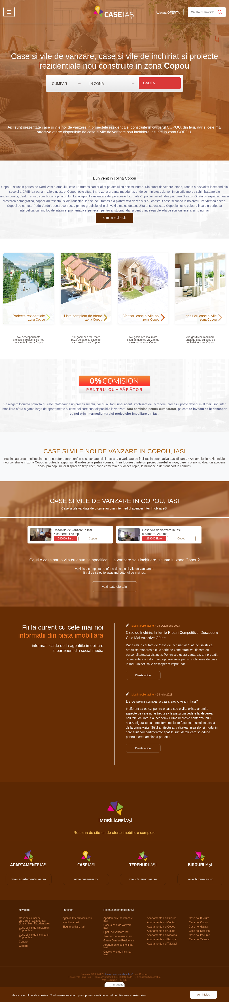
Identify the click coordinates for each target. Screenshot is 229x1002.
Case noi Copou (198, 922)
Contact (23, 941)
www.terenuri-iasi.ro (143, 879)
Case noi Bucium (199, 918)
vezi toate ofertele (114, 586)
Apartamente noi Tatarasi (162, 943)
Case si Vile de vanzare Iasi (117, 926)
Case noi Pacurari (199, 935)
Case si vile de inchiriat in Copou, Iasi (34, 936)
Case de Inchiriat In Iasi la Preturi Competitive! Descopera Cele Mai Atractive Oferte (172, 635)
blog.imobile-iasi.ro (142, 625)
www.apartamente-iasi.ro (28, 879)
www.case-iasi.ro (86, 879)
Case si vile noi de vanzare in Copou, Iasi (34, 921)
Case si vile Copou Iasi (79, 977)
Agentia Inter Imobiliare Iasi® (118, 974)
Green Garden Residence (118, 940)
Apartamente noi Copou (161, 926)
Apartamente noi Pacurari (162, 939)
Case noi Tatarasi (199, 939)
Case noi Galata (198, 926)
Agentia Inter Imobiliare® (77, 918)
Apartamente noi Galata (161, 930)
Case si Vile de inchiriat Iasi (117, 953)
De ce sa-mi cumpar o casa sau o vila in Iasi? (162, 701)
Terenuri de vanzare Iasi (117, 936)
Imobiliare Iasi (70, 922)
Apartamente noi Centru (161, 922)
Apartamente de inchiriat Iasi (117, 946)
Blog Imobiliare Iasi (73, 926)
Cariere (23, 945)
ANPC (130, 977)
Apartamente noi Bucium (161, 918)
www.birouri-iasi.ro (200, 879)
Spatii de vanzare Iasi (116, 932)
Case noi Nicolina (199, 930)
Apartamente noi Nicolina (162, 935)
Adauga (168, 12)
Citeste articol (143, 675)
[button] (66, 82)
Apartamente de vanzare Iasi (118, 919)
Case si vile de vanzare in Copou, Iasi (34, 929)
